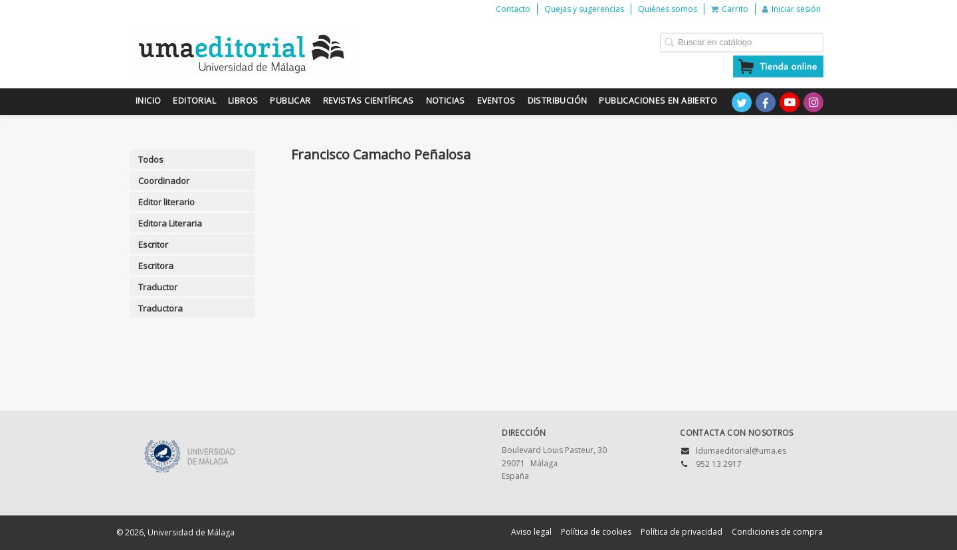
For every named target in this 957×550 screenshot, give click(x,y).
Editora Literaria (170, 223)
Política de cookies (596, 531)
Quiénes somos (667, 9)
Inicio (148, 100)
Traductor (157, 287)
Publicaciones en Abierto (658, 100)
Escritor (153, 244)
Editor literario (166, 202)
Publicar (290, 100)
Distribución (557, 100)
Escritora (155, 266)
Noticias (445, 100)
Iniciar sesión (791, 9)
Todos (150, 159)
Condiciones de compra (777, 531)
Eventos (496, 100)
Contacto (513, 9)
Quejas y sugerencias (584, 9)
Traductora (160, 308)
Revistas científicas (368, 100)
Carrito (729, 9)
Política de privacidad (681, 531)
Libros (243, 100)
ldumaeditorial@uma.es (741, 450)
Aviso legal (531, 531)
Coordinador (163, 181)
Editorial (194, 100)
